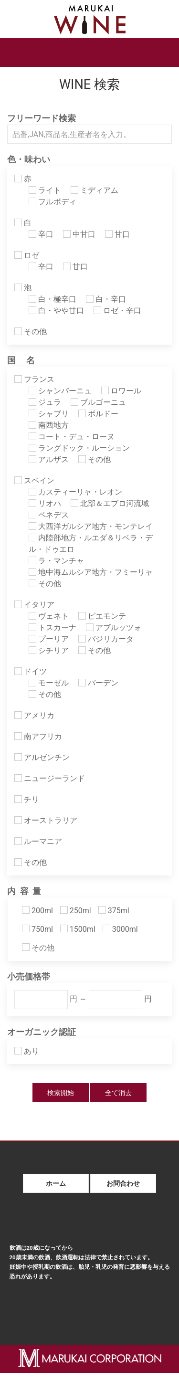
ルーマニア (38, 841)
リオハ (45, 503)
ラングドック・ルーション (79, 448)
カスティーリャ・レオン (75, 491)
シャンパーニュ (60, 390)
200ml (37, 910)
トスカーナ (52, 627)
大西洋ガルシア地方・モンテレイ (91, 526)
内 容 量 (24, 891)
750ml (37, 929)
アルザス (49, 459)
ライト (45, 190)
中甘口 (79, 234)
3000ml (120, 929)
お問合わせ (123, 1183)
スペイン (34, 480)
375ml (113, 910)
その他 (30, 331)
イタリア (34, 604)
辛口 (41, 234)
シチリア (49, 650)
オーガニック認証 (41, 1032)
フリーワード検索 (41, 118)
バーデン (98, 682)
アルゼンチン (42, 757)
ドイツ (30, 671)
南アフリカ (38, 736)
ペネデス (49, 514)
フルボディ (52, 201)
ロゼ (26, 255)
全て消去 (118, 1092)
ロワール (121, 390)
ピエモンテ (102, 616)
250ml (75, 910)
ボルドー (98, 413)
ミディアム (94, 190)
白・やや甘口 (56, 310)
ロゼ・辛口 (117, 310)
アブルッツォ (113, 627)
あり (26, 1050)
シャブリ (49, 413)
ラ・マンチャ (56, 560)
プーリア (49, 638)
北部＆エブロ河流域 (110, 503)
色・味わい (28, 159)
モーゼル (49, 682)
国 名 (21, 360)
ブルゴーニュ (98, 402)
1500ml (77, 929)
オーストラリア (45, 820)
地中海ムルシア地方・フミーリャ (91, 572)
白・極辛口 (52, 299)
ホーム (56, 1183)
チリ (26, 799)
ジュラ (45, 402)
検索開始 (60, 1092)
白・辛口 (106, 299)
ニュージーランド (49, 778)
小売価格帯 (28, 976)
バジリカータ (106, 638)
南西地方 (49, 425)
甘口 (117, 234)
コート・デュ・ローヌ (72, 436)
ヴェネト (49, 616)
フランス (34, 379)
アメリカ (34, 715)
